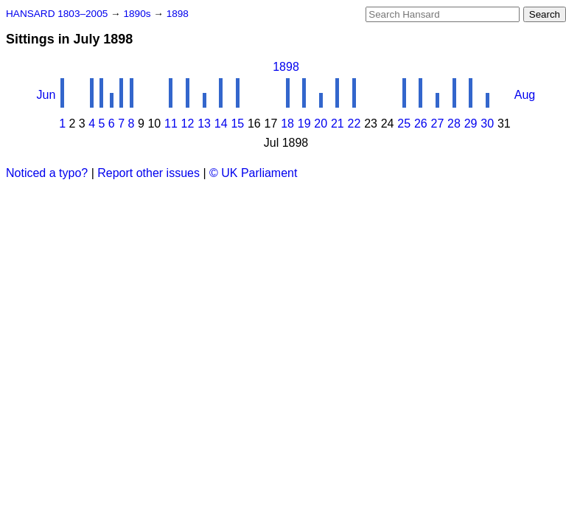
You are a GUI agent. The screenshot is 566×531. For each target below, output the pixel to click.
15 (237, 123)
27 (437, 123)
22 (354, 123)
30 (487, 123)
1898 (178, 13)
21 (337, 123)
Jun (46, 94)
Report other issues (148, 173)
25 (403, 123)
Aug (524, 94)
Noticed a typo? (47, 173)
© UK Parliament (253, 173)
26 (420, 123)
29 (471, 123)
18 (287, 123)
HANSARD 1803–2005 (57, 13)
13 (204, 123)
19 (304, 123)
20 (320, 123)
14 (221, 123)
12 (188, 123)
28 (454, 123)
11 (171, 123)
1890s (138, 13)
